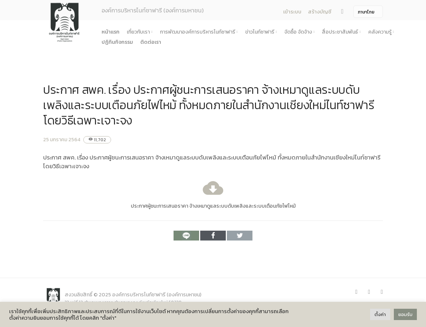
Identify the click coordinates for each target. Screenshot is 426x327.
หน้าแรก (110, 32)
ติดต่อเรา (150, 42)
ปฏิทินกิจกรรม (117, 42)
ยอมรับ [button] (405, 314)
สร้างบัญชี (319, 12)
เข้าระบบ (292, 12)
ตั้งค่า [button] (380, 314)
